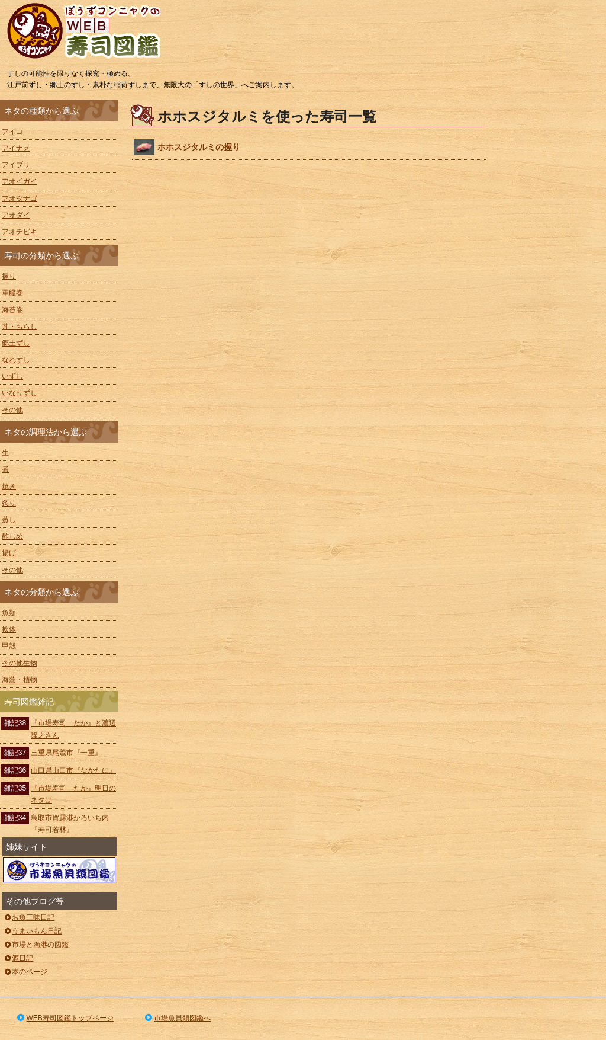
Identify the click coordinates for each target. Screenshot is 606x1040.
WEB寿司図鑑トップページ (64, 1018)
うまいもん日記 (32, 931)
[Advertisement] (552, 277)
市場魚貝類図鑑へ (177, 1018)
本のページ (25, 972)
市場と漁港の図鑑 (36, 944)
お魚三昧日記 (28, 917)
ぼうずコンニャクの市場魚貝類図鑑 (59, 869)
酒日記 (18, 958)
